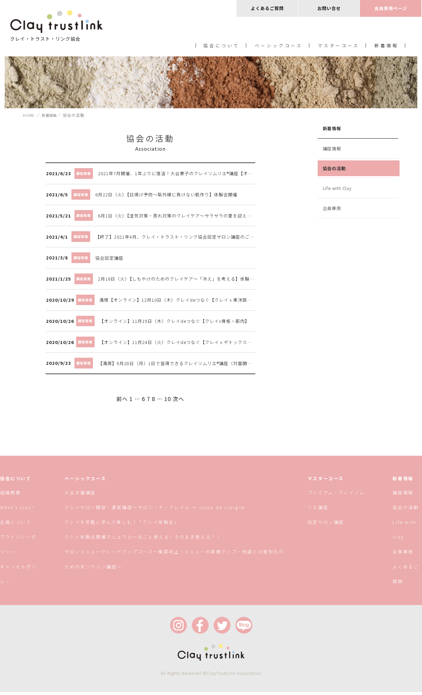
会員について (16, 525)
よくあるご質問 (267, 8)
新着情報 (386, 46)
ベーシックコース (279, 46)
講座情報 (331, 150)
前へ (121, 401)
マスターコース (339, 46)
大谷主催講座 (80, 495)
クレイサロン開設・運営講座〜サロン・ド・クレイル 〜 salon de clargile (155, 510)
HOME (29, 116)
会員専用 (331, 209)
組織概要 (10, 495)
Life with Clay (336, 189)
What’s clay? (17, 510)
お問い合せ (329, 8)
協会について (221, 46)
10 (167, 401)
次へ (177, 401)
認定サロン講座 (325, 525)
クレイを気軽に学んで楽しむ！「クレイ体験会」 (122, 525)
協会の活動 (333, 169)
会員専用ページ (390, 8)
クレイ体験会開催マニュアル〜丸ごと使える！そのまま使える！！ (143, 540)
